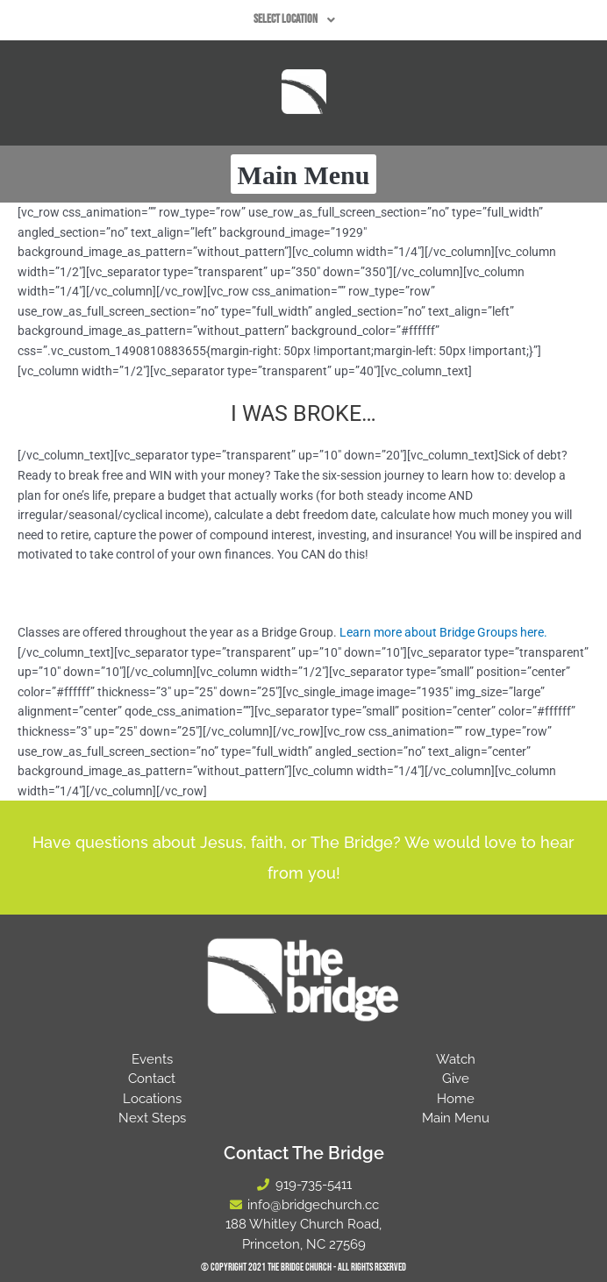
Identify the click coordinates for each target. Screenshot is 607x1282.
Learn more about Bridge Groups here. (443, 632)
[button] (299, 20)
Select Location (299, 20)
